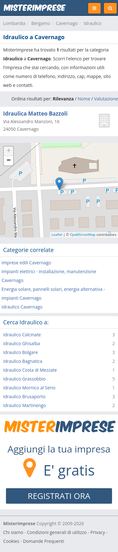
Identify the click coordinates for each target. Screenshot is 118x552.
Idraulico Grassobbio (24, 379)
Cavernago (67, 23)
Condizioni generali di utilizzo (57, 532)
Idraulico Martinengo (24, 405)
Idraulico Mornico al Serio (29, 388)
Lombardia (14, 23)
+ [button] (9, 151)
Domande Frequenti (43, 541)
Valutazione (106, 99)
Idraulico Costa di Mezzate (30, 370)
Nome (84, 99)
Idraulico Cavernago (22, 307)
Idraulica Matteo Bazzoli (35, 113)
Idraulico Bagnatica (22, 361)
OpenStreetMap (83, 234)
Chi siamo (13, 532)
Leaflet (57, 234)
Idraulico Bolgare (20, 352)
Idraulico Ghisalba (21, 343)
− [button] (9, 160)
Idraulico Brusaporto (24, 396)
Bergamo (40, 23)
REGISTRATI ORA (59, 495)
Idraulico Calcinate (22, 335)
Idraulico (93, 23)
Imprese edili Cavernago (26, 263)
